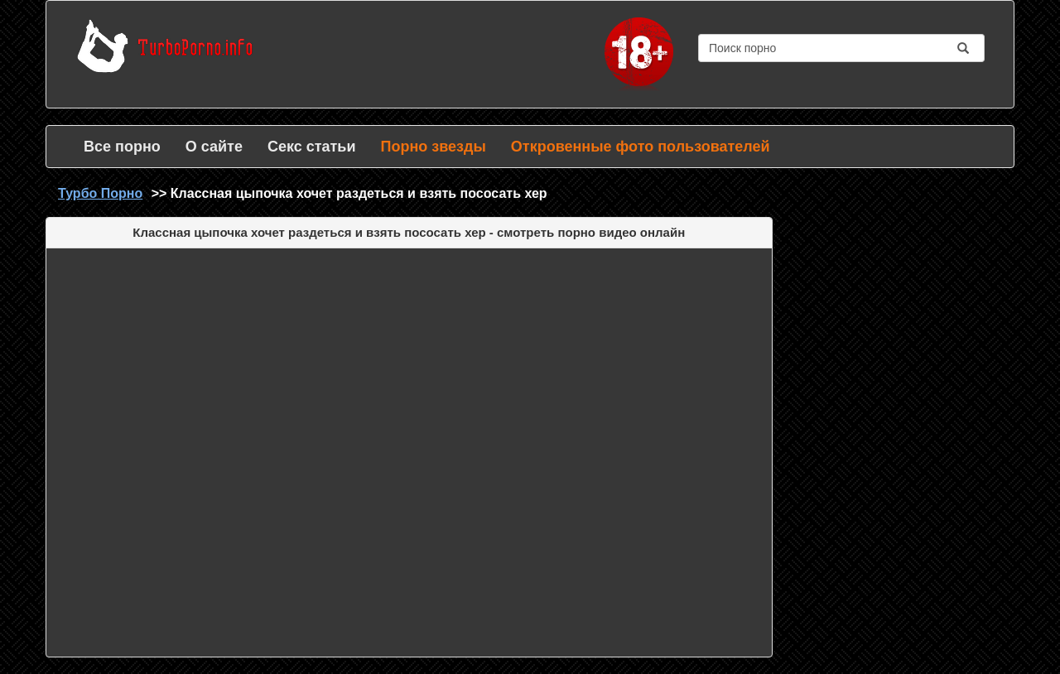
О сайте (214, 146)
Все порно (122, 146)
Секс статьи (311, 146)
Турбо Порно (100, 193)
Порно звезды (432, 146)
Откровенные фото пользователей (640, 146)
